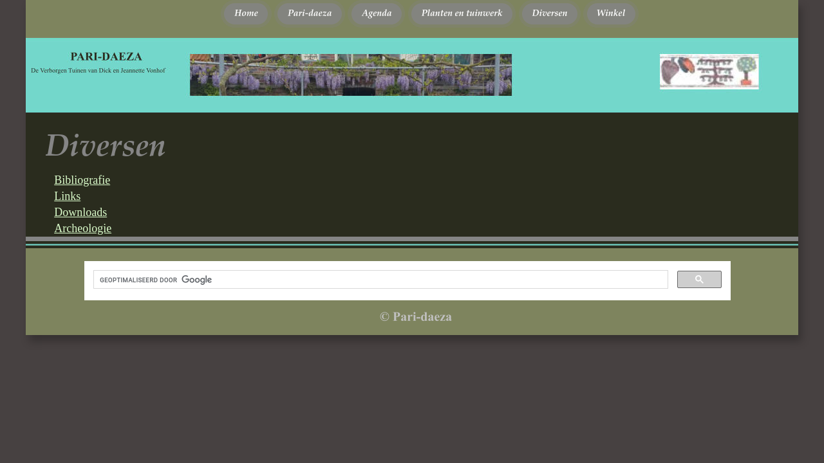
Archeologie (82, 228)
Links (67, 196)
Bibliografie (82, 180)
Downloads (80, 212)
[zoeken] (379, 280)
